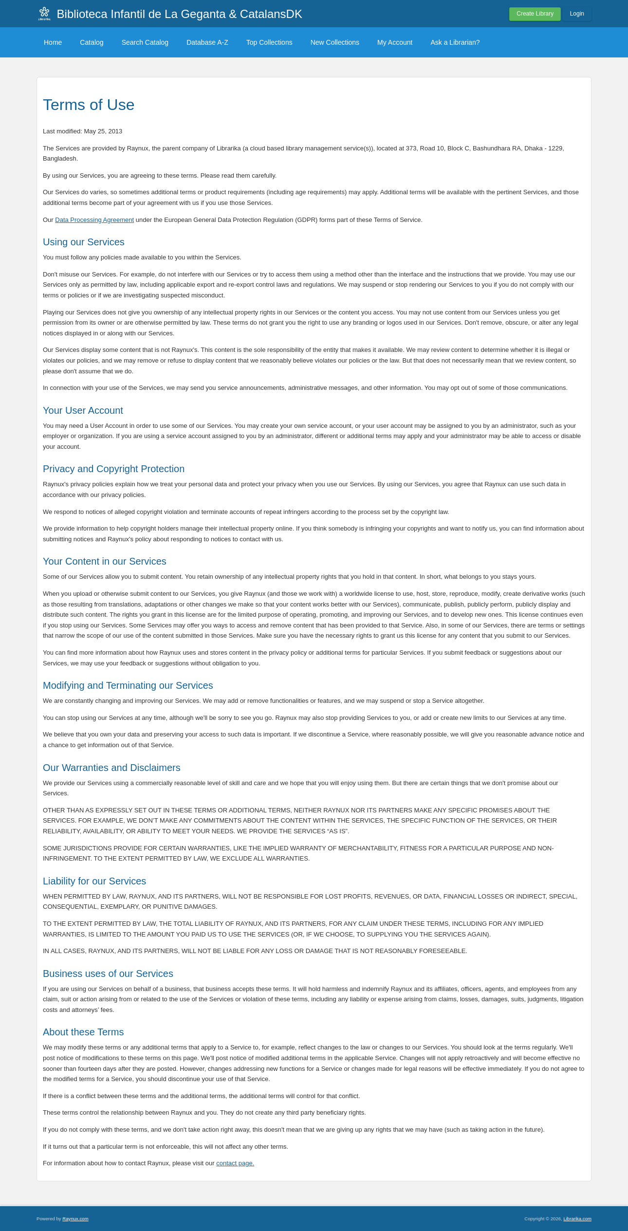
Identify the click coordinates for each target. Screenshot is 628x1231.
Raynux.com (75, 1218)
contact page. (235, 1163)
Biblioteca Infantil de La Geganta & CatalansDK (179, 13)
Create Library (535, 13)
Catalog (91, 42)
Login (577, 13)
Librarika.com (577, 1218)
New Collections (335, 42)
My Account (394, 42)
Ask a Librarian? (455, 42)
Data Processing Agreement (94, 219)
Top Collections (269, 42)
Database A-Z (207, 42)
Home (53, 42)
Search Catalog (145, 42)
